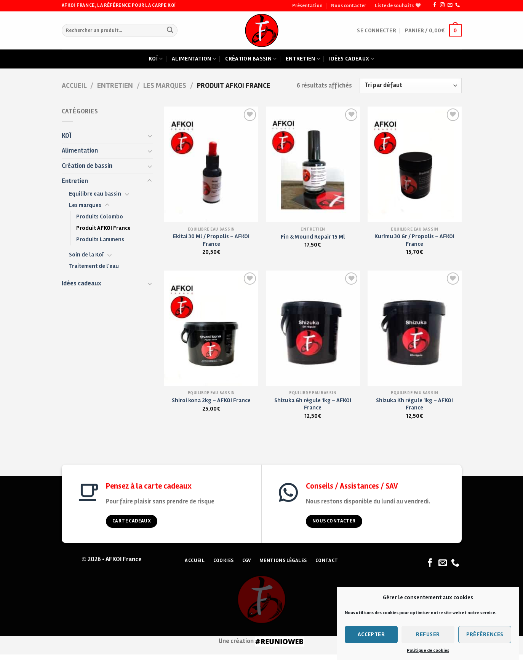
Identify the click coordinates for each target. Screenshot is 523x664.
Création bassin (251, 59)
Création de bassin (87, 166)
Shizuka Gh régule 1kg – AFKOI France (312, 404)
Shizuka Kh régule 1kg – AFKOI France (414, 404)
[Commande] (411, 85)
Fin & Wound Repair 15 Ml (313, 236)
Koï (156, 59)
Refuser (428, 634)
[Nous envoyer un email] (450, 5)
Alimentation (194, 59)
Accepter (371, 634)
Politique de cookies (428, 650)
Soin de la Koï (86, 254)
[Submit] (170, 30)
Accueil (74, 85)
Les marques (164, 85)
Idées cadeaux (351, 59)
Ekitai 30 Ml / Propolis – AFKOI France (211, 240)
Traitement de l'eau (94, 266)
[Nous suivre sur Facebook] (434, 5)
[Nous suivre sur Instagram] (442, 5)
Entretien (303, 59)
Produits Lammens (100, 239)
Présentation (307, 6)
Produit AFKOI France (103, 228)
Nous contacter (348, 6)
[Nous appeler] (457, 5)
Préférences (485, 634)
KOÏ (66, 136)
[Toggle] (150, 135)
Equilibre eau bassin (95, 193)
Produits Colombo (99, 216)
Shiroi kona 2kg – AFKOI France (211, 400)
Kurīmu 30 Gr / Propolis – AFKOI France (414, 240)
